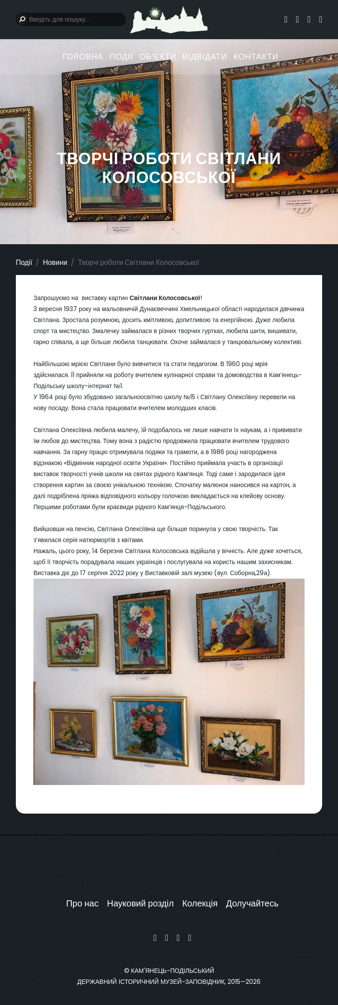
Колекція (200, 903)
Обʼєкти (157, 56)
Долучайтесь (252, 903)
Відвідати (205, 56)
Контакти (256, 56)
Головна (82, 56)
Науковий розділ (140, 903)
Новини (55, 262)
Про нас (82, 903)
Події (121, 56)
